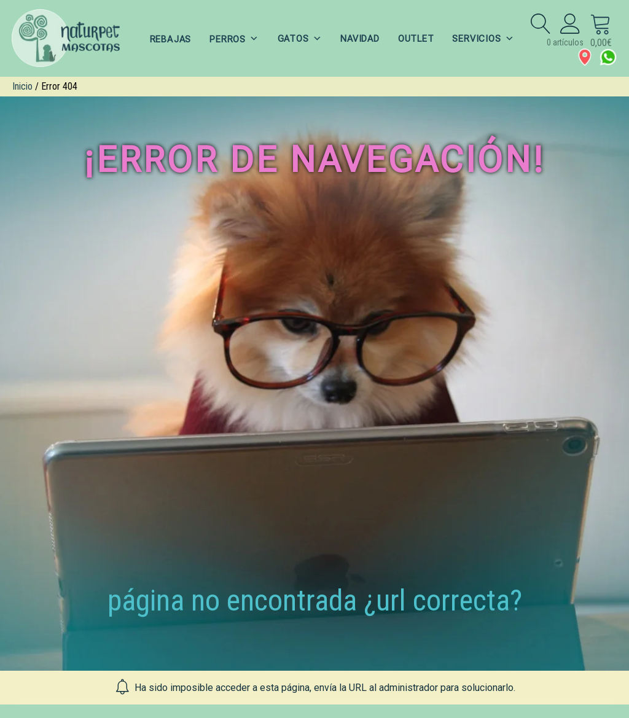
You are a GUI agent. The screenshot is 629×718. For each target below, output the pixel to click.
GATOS (299, 38)
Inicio (22, 86)
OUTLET (417, 38)
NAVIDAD (360, 38)
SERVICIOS (485, 38)
